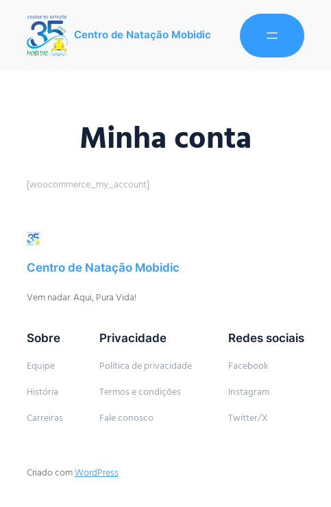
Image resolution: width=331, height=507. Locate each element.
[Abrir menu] (272, 35)
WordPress (97, 473)
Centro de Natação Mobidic (142, 35)
